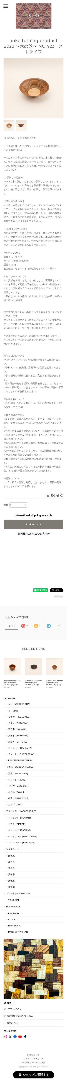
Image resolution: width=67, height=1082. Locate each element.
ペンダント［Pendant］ (20, 818)
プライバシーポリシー (33, 1058)
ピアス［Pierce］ (17, 824)
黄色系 (11, 874)
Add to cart (33, 524)
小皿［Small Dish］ (18, 798)
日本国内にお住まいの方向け (33, 533)
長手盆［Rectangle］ (20, 717)
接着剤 (11, 887)
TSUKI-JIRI (13, 900)
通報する (58, 597)
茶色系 (11, 868)
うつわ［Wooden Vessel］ (20, 767)
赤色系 (11, 862)
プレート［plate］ (18, 780)
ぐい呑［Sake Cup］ (18, 786)
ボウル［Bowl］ (16, 792)
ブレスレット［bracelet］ (22, 842)
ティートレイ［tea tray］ (21, 754)
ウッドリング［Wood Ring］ (23, 836)
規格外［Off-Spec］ (18, 742)
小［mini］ (13, 711)
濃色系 (11, 856)
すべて (12, 625)
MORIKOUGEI (13, 906)
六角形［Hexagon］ (18, 735)
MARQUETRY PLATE (18, 932)
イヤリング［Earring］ (20, 830)
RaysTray (13, 913)
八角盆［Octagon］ (18, 723)
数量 (6, 505)
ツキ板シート (12, 849)
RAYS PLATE (14, 925)
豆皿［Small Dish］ (18, 773)
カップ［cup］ (15, 804)
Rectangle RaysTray (20, 760)
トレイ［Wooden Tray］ (19, 704)
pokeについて (14, 1008)
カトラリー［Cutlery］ (20, 748)
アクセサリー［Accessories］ (22, 811)
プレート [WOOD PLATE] (18, 893)
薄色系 (11, 880)
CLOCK (11, 919)
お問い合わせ (13, 1023)
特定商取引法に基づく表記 (20, 1016)
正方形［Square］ (18, 729)
